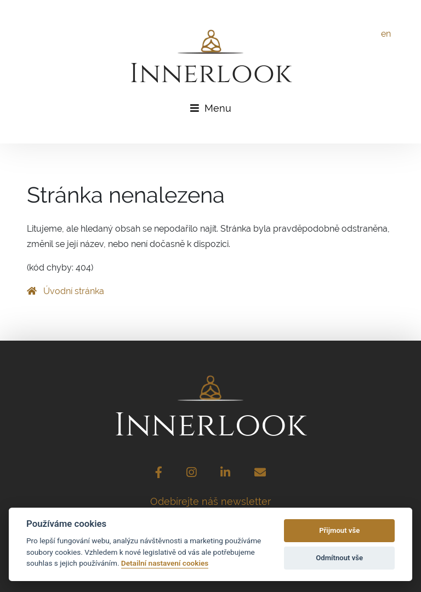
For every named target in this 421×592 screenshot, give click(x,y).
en (386, 33)
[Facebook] (158, 473)
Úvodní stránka (65, 291)
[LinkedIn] (225, 473)
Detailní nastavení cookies (164, 563)
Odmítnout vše (339, 558)
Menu (210, 108)
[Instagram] (191, 473)
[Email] (260, 473)
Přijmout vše (339, 530)
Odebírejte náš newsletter (210, 501)
